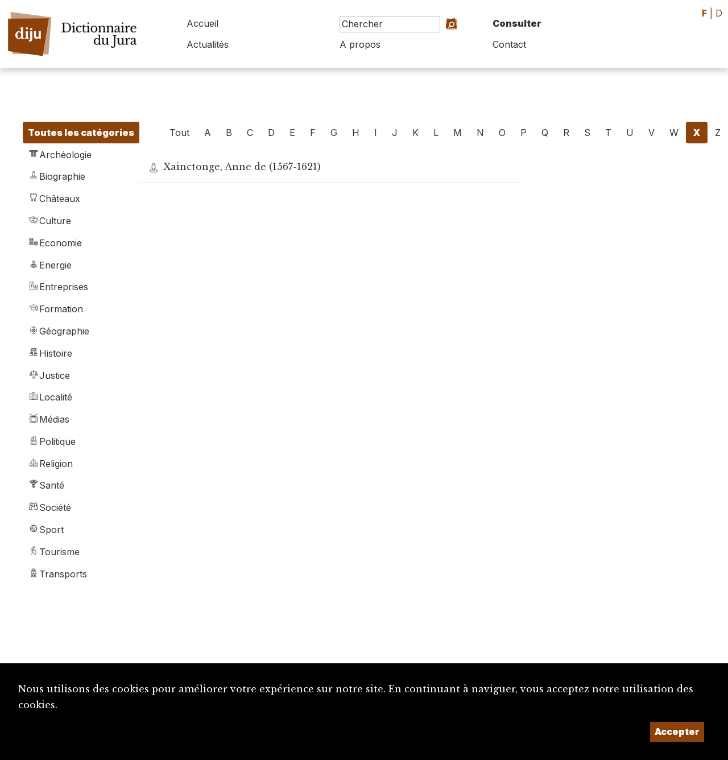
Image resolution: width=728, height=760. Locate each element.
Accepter (677, 731)
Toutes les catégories (81, 132)
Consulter (517, 23)
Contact (509, 44)
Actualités (208, 44)
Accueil (202, 23)
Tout (179, 132)
